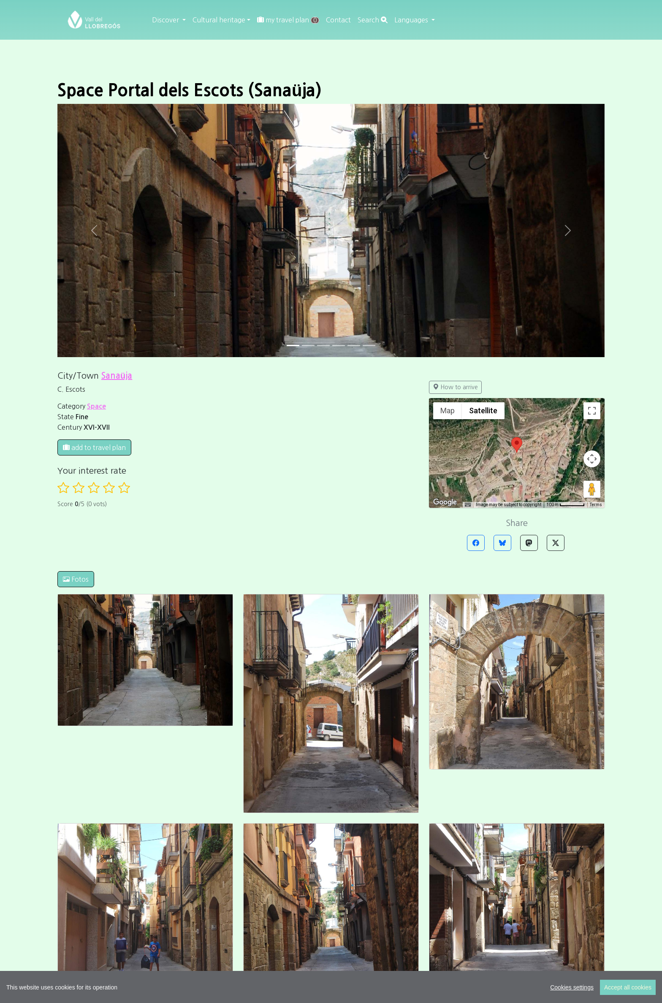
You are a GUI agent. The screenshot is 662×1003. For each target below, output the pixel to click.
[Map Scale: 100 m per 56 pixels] (565, 505)
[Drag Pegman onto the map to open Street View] (591, 489)
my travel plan (288, 20)
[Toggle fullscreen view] (591, 410)
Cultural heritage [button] (219, 19)
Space (96, 406)
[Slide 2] (323, 345)
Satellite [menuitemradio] (483, 410)
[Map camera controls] (591, 458)
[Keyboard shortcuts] (468, 505)
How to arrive (455, 387)
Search (373, 19)
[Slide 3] (338, 345)
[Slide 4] (353, 345)
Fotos (76, 579)
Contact (338, 19)
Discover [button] (166, 19)
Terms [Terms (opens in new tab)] (596, 504)
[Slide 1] (308, 345)
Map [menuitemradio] (447, 410)
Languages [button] (412, 19)
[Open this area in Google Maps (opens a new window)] (445, 502)
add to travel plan (94, 447)
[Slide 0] (293, 345)
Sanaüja (116, 375)
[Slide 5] (369, 345)
